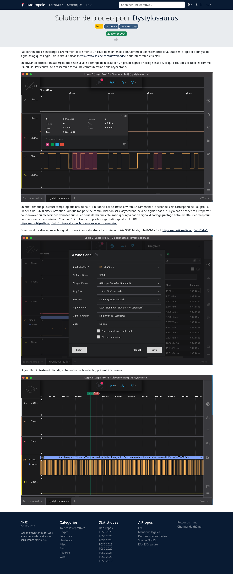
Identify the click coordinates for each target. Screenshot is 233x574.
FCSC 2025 (105, 536)
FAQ (140, 528)
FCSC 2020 (105, 557)
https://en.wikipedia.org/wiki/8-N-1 (185, 230)
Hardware (66, 540)
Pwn (62, 548)
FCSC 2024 (105, 540)
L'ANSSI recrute (148, 544)
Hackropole (33, 4)
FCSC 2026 (105, 532)
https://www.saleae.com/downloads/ (101, 56)
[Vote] (116, 39)
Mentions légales (149, 532)
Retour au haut (187, 522)
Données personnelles (152, 536)
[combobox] (152, 5)
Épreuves (55, 5)
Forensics (66, 536)
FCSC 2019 (105, 561)
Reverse (65, 553)
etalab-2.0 (40, 540)
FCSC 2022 (105, 548)
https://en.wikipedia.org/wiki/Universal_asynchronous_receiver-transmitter (69, 223)
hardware (111, 26)
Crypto (64, 532)
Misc (63, 544)
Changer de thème (189, 526)
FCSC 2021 (105, 553)
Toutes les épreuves (72, 528)
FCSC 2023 (105, 544)
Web (63, 557)
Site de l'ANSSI (147, 540)
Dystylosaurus (155, 18)
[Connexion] (208, 4)
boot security (129, 26)
